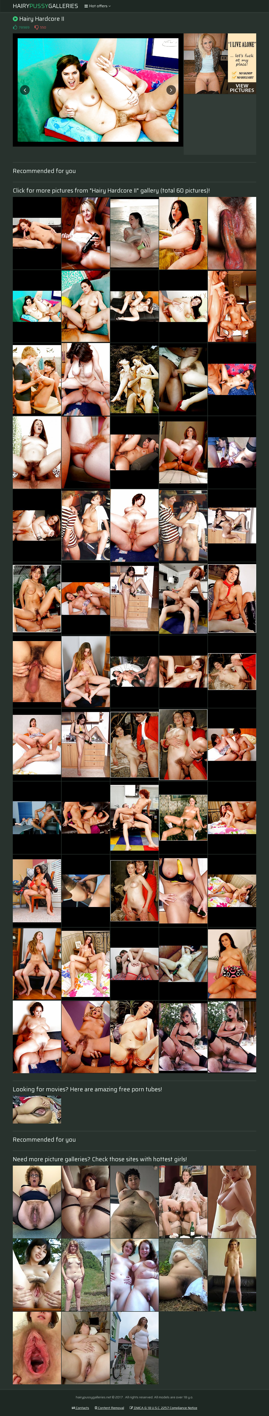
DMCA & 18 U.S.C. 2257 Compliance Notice (163, 1407)
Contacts (80, 1407)
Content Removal (109, 1407)
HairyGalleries (45, 6)
